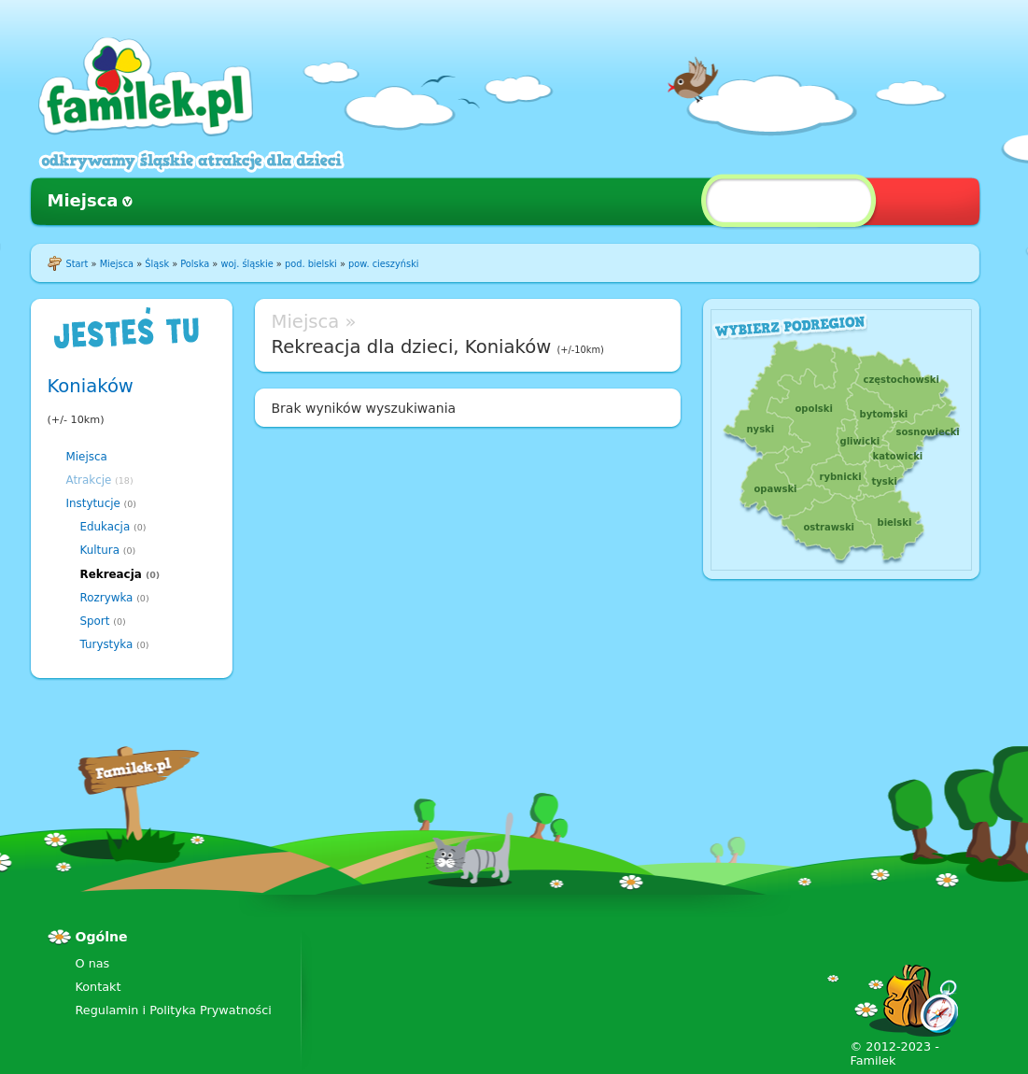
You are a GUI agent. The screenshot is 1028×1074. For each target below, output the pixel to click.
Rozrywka (107, 597)
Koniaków (91, 386)
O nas (93, 963)
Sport (95, 621)
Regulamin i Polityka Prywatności (174, 1010)
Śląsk (157, 264)
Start (77, 264)
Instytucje (93, 503)
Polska (194, 264)
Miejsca (83, 200)
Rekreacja (111, 574)
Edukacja (105, 526)
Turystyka (107, 644)
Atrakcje (89, 480)
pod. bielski (311, 264)
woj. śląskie (246, 264)
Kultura (100, 550)
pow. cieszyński (383, 264)
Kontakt (98, 987)
